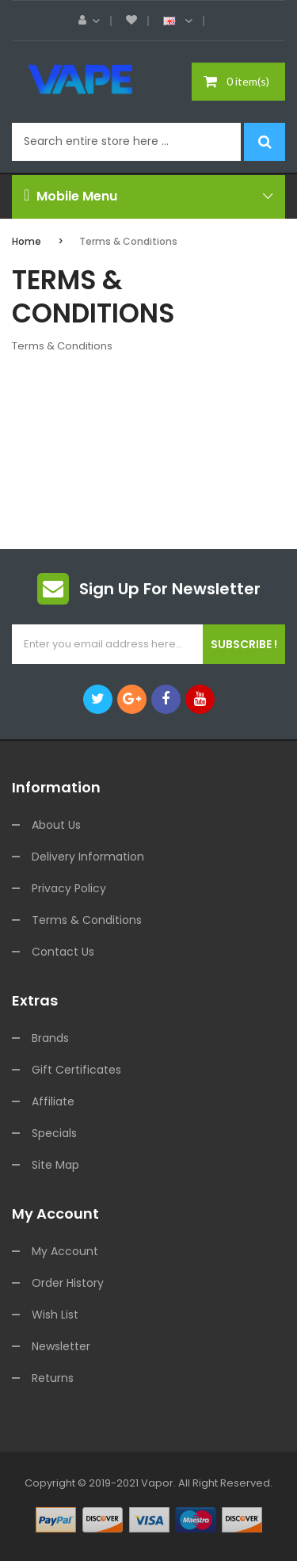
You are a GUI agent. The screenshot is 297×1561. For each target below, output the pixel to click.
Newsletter (61, 1346)
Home (26, 241)
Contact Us (63, 952)
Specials (54, 1133)
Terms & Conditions (128, 241)
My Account (65, 1251)
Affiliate (53, 1101)
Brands (50, 1038)
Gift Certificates (76, 1070)
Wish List (55, 1314)
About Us (56, 825)
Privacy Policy (69, 888)
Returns (53, 1378)
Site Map (55, 1165)
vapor (157, 1482)
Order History (68, 1283)
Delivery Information (88, 856)
